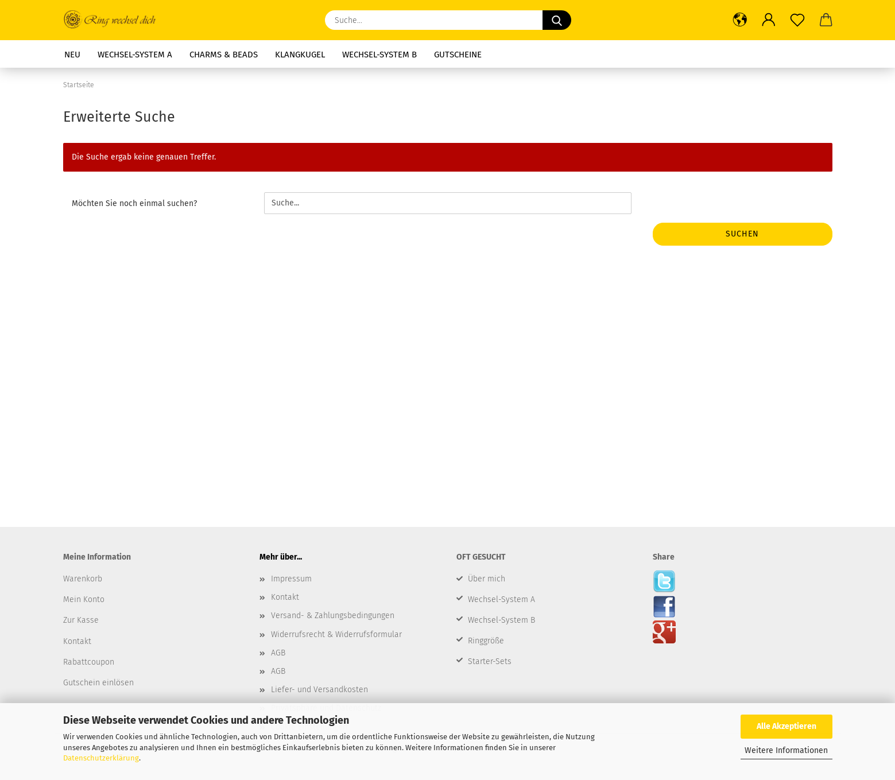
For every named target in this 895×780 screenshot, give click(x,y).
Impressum (291, 579)
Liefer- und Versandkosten (319, 689)
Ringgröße (486, 641)
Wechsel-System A (501, 599)
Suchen (742, 234)
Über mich (486, 579)
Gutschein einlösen (98, 683)
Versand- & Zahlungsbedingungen (332, 615)
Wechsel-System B (501, 620)
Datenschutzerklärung (101, 758)
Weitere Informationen (786, 750)
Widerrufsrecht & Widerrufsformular (336, 634)
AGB (278, 653)
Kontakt (285, 597)
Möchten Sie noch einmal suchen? (134, 203)
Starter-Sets (490, 661)
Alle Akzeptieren (786, 726)
